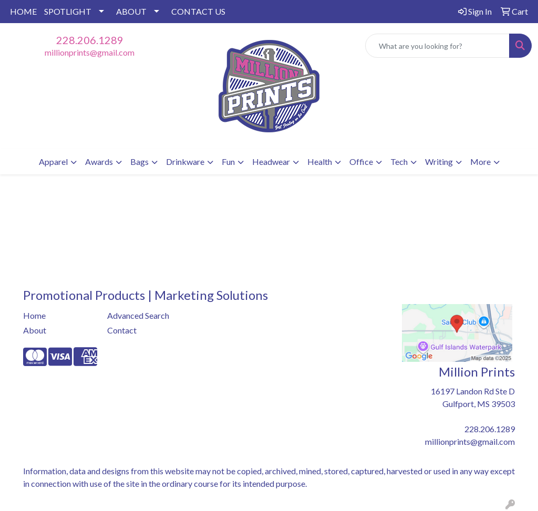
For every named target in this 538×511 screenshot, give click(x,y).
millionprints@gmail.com (89, 52)
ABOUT (131, 11)
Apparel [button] (53, 161)
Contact (122, 330)
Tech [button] (399, 161)
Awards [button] (99, 161)
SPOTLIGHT (67, 11)
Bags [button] (139, 161)
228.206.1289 (89, 40)
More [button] (480, 161)
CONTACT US (198, 11)
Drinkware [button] (185, 161)
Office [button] (361, 161)
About (34, 330)
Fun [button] (228, 161)
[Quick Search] (437, 46)
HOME (23, 11)
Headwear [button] (271, 161)
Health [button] (319, 161)
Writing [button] (439, 161)
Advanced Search (138, 315)
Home (34, 315)
